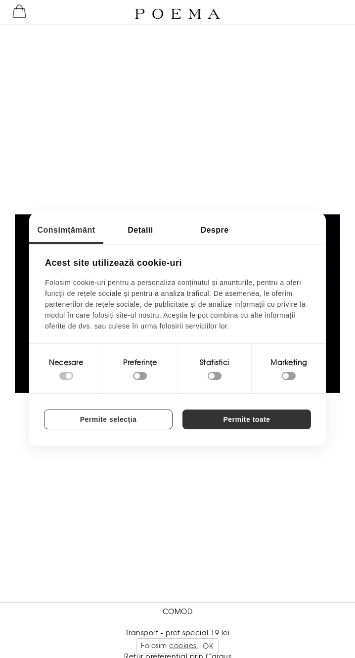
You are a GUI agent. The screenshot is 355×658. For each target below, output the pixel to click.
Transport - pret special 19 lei (178, 633)
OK (208, 646)
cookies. (183, 646)
